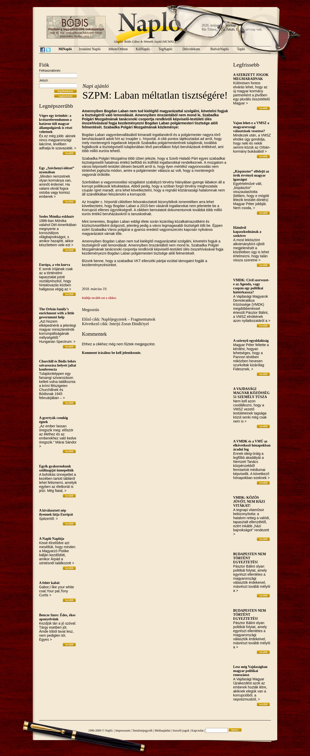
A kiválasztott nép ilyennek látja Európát (56, 512)
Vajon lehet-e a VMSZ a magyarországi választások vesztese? (251, 127)
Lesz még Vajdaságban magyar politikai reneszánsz (250, 671)
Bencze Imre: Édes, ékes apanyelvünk (57, 617)
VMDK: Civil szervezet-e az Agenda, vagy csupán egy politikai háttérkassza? (251, 286)
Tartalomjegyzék (142, 730)
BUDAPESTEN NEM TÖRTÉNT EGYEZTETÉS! (249, 558)
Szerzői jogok (181, 730)
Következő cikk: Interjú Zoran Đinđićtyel (115, 324)
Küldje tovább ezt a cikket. (99, 298)
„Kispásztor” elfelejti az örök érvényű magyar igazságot (251, 175)
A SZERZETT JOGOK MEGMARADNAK (251, 77)
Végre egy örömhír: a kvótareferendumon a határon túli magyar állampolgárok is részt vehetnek (55, 124)
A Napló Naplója (51, 539)
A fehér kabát (49, 583)
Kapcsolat (197, 730)
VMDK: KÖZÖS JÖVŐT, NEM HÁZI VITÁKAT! (249, 502)
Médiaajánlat (163, 730)
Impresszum (122, 730)
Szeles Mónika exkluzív (56, 216)
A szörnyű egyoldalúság (251, 341)
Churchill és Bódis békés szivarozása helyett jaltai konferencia (57, 365)
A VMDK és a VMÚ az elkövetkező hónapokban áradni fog (251, 445)
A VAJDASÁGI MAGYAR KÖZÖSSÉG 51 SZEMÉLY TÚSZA (251, 393)
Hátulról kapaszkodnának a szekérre (247, 232)
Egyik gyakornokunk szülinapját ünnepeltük (56, 468)
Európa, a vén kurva (54, 265)
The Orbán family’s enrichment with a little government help (56, 313)
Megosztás (90, 309)
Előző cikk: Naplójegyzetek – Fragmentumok (118, 319)
